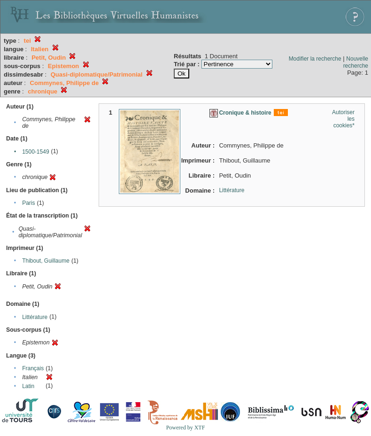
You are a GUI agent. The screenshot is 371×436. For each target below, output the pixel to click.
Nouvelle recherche (355, 62)
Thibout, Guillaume (46, 260)
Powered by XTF (185, 427)
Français (33, 368)
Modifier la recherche (315, 58)
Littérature (34, 317)
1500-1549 (35, 151)
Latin (28, 386)
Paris (28, 203)
